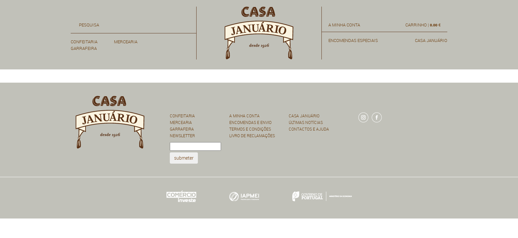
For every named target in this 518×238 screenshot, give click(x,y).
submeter (184, 158)
